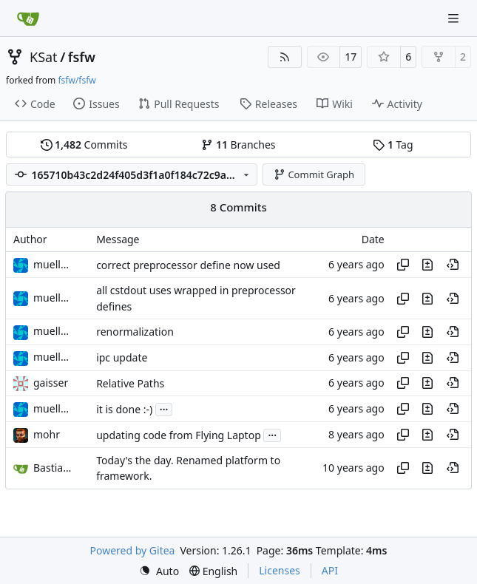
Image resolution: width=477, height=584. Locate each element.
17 (350, 57)
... (164, 408)
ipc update (121, 357)
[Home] (28, 18)
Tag (393, 144)
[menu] (159, 571)
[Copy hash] (403, 265)
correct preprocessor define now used (188, 265)
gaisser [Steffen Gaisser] (50, 383)
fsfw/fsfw (76, 80)
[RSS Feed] (285, 57)
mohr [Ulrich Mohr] (46, 434)
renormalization (135, 332)
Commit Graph (314, 174)
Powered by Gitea (132, 550)
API (330, 570)
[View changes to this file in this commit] (427, 265)
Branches (238, 144)
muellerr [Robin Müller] (54, 264)
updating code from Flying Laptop (178, 435)
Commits (84, 144)
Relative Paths (130, 383)
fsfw (81, 57)
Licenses (279, 570)
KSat (44, 57)
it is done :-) (124, 409)
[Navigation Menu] (455, 18)
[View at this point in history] (453, 265)
